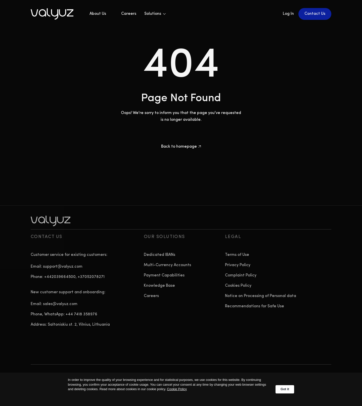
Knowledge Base (159, 286)
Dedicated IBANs (159, 255)
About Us (97, 14)
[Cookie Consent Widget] (181, 389)
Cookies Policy (238, 286)
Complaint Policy (240, 275)
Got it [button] (285, 389)
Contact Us (314, 14)
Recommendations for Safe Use (254, 306)
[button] (155, 14)
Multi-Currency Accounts (167, 265)
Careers (128, 14)
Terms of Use (237, 255)
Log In (288, 14)
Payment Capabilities (164, 275)
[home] (56, 14)
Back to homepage (181, 147)
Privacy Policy (237, 265)
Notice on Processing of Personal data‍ (260, 296)
